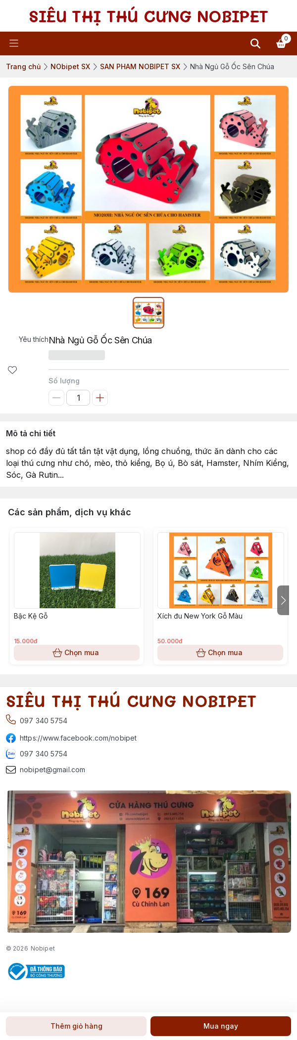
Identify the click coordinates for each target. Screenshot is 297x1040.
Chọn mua (77, 653)
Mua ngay (220, 1026)
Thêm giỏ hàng (76, 1026)
